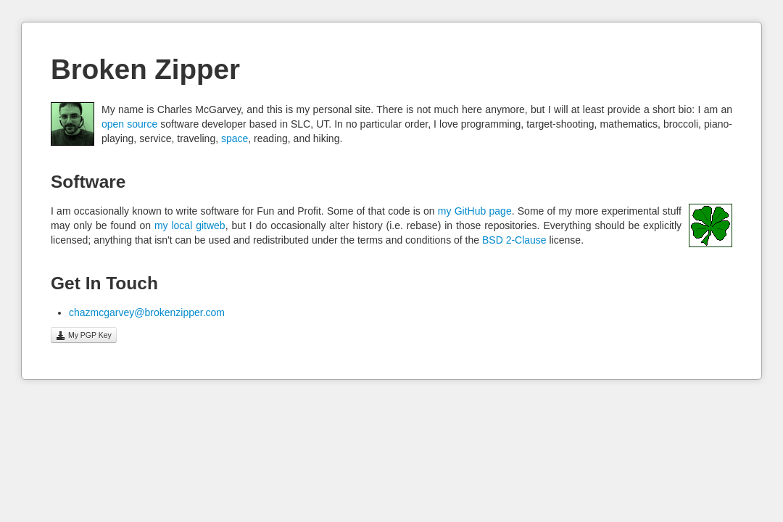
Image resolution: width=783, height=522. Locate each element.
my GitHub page (475, 211)
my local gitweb (189, 225)
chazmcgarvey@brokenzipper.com (147, 312)
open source (129, 124)
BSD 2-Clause (514, 240)
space (234, 138)
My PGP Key (84, 336)
